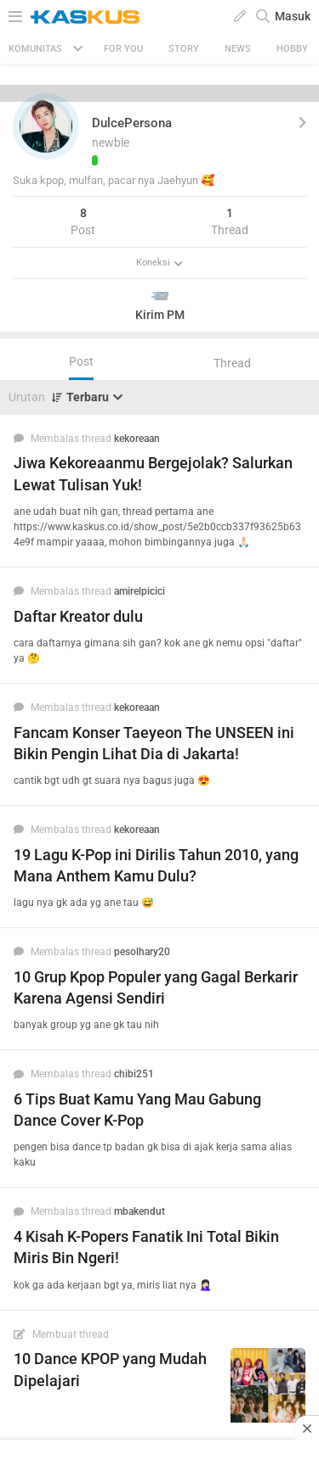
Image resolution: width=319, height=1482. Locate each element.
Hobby (292, 48)
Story (183, 48)
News (238, 48)
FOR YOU (123, 48)
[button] (46, 126)
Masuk (292, 16)
